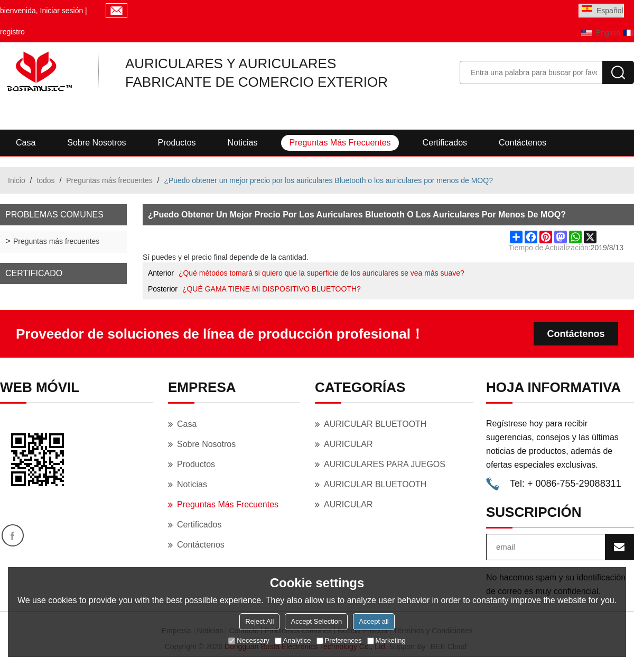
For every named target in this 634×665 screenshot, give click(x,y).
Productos (177, 142)
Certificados (445, 142)
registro (12, 32)
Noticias (243, 142)
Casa (25, 142)
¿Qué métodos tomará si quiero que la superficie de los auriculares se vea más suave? (321, 273)
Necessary (248, 640)
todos (45, 180)
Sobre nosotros (96, 142)
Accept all (373, 621)
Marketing (386, 640)
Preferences (339, 640)
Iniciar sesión (61, 10)
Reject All (259, 621)
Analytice (293, 640)
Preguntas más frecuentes (339, 142)
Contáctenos (522, 142)
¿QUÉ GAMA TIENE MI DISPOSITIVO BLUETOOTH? (271, 289)
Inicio (16, 180)
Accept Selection (316, 621)
